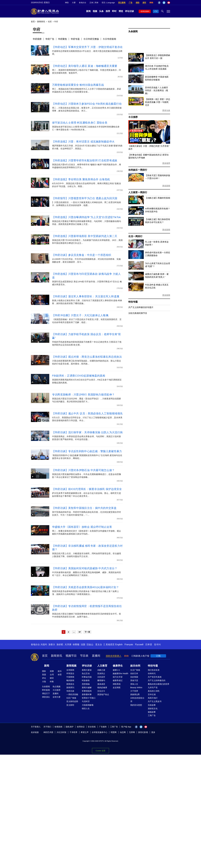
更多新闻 (166, 186)
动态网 (123, 732)
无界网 (132, 732)
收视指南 (58, 727)
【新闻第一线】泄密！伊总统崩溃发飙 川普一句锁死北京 (157, 102)
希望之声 (85, 732)
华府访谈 (70, 691)
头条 (101, 11)
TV (156, 11)
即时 (114, 11)
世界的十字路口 (88, 698)
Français (129, 644)
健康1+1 (116, 670)
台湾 (52, 674)
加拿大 (51, 644)
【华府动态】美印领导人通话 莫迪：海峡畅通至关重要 (84, 65)
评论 (44, 678)
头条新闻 (133, 31)
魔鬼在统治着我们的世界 (158, 684)
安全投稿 (92, 727)
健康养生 (118, 665)
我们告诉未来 (154, 670)
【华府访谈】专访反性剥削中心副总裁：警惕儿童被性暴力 (87, 451)
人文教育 (102, 665)
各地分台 (82, 3)
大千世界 (134, 691)
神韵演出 (46, 697)
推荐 (108, 11)
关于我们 (47, 727)
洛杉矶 (60, 644)
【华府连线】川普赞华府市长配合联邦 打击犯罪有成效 (84, 160)
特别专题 (133, 302)
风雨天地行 (153, 698)
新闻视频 (71, 665)
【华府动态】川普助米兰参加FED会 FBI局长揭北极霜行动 (87, 103)
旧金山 (90, 644)
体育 (60, 674)
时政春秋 (86, 680)
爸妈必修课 (102, 687)
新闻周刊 (70, 687)
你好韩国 (134, 677)
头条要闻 (46, 686)
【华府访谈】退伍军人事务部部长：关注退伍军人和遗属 (85, 296)
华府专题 (75, 39)
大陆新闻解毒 (88, 705)
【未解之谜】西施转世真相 (157, 198)
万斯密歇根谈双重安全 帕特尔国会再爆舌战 (78, 84)
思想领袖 (86, 684)
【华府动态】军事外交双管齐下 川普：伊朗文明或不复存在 (87, 47)
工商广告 (152, 715)
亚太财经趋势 (72, 701)
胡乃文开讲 (117, 677)
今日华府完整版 (91, 39)
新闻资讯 (41, 21)
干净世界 (73, 732)
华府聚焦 (62, 39)
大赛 (74, 3)
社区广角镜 (71, 698)
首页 (33, 21)
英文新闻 (121, 3)
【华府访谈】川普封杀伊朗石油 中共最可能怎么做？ (83, 470)
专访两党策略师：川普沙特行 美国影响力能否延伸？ (83, 394)
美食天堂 (134, 680)
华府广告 (49, 39)
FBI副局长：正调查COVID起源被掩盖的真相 (78, 375)
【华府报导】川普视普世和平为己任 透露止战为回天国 (84, 198)
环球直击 (70, 673)
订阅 (158, 656)
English (118, 644)
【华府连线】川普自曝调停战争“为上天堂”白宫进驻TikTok (86, 217)
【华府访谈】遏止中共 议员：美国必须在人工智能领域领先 (87, 413)
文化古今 (101, 691)
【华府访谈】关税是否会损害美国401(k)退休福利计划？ (85, 587)
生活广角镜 (135, 670)
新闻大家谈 (87, 670)
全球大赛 (56, 697)
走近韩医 (117, 687)
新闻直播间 (145, 11)
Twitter (164, 2)
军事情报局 (87, 691)
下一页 (87, 632)
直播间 (96, 655)
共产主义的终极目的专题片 (140, 307)
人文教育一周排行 (137, 192)
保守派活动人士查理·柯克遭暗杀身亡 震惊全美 (79, 122)
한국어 (157, 644)
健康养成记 (117, 680)
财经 (52, 678)
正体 (91, 3)
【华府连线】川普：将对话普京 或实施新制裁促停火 (83, 141)
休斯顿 (76, 644)
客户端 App (126, 727)
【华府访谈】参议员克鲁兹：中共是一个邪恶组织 (81, 255)
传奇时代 (152, 673)
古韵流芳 (101, 677)
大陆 (44, 681)
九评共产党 (153, 687)
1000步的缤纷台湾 (137, 700)
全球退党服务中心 (99, 732)
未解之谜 (101, 670)
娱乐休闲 (135, 665)
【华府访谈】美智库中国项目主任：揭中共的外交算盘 (84, 508)
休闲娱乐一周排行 (137, 170)
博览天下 (46, 693)
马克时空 (86, 701)
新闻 (88, 11)
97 (80, 632)
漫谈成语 (101, 684)
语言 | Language (108, 3)
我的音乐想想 (136, 705)
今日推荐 (133, 117)
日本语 (148, 644)
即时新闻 (46, 690)
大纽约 (43, 644)
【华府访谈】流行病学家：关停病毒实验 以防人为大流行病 (87, 432)
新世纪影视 (143, 732)
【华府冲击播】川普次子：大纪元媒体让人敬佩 (80, 315)
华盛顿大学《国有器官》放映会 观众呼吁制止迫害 (82, 526)
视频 (95, 11)
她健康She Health (120, 673)
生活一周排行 (135, 236)
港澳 (52, 671)
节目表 (84, 655)
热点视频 (56, 686)
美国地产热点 (103, 694)
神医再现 (117, 684)
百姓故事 (152, 705)
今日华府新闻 (109, 39)
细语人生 (86, 708)
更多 (153, 732)
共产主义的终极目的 (156, 680)
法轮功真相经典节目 (137, 313)
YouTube (168, 2)
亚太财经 (70, 705)
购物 (151, 3)
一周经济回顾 (72, 694)
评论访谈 (129, 11)
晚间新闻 (70, 680)
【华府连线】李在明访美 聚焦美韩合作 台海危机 (81, 179)
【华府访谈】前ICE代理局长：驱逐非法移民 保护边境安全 (87, 489)
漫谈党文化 (153, 708)
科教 (52, 681)
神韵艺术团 (48, 732)
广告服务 (103, 727)
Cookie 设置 (100, 750)
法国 (83, 644)
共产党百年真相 (154, 677)
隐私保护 (69, 727)
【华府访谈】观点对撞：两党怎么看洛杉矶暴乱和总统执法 (87, 356)
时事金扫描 (87, 677)
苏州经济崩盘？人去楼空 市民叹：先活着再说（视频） (156, 90)
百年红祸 (152, 694)
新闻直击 (70, 684)
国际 (44, 671)
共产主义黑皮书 (154, 701)
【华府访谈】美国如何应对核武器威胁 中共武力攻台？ (84, 568)
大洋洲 (68, 644)
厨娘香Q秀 (135, 694)
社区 (49, 21)
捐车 (144, 3)
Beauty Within (136, 687)
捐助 (137, 3)
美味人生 (134, 684)
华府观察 (37, 39)
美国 (44, 674)
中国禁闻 (70, 677)
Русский (139, 644)
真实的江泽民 (154, 691)
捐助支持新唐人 (113, 656)
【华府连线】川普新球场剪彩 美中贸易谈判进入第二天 (84, 236)
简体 (96, 3)
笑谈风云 (101, 673)
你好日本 (134, 673)
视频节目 (71, 655)
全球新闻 (70, 670)
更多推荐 (166, 163)
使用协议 (81, 727)
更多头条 (166, 110)
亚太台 (98, 644)
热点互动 (86, 673)
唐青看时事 (87, 694)
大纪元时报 (61, 732)
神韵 (67, 3)
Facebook (159, 2)
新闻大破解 (87, 687)
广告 (130, 3)
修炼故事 (152, 712)
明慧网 (114, 732)
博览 (121, 11)
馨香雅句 (101, 680)
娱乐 (60, 671)
